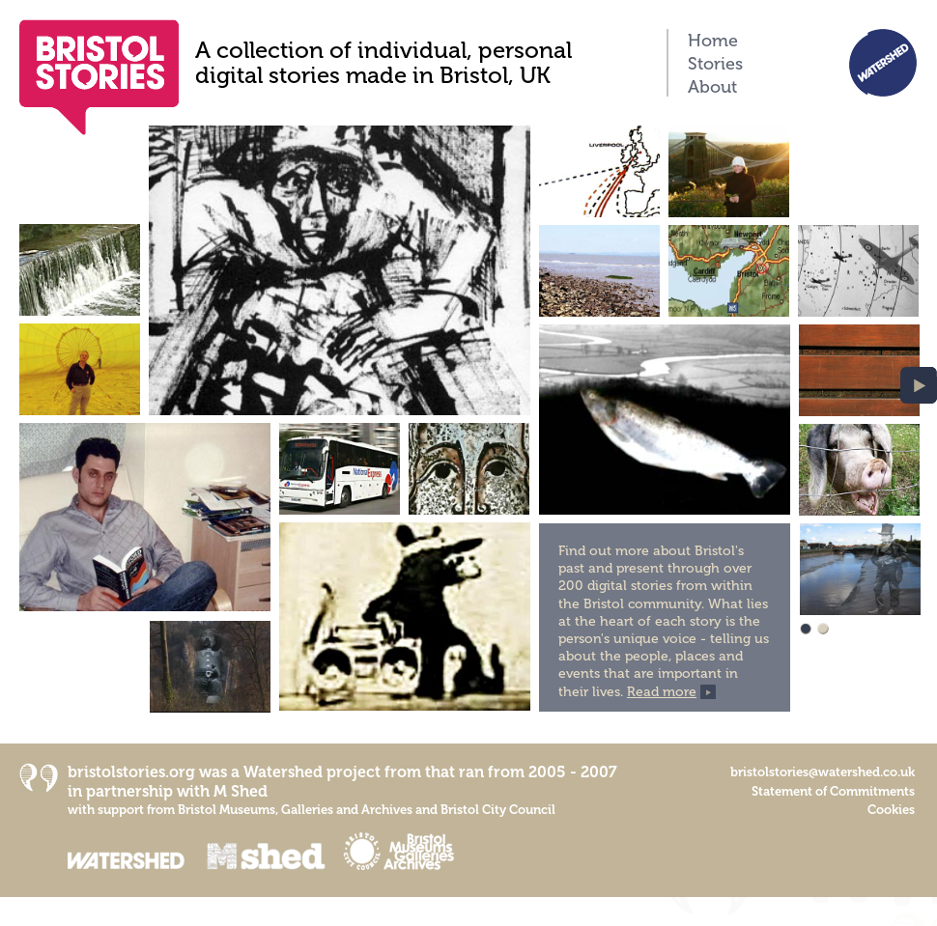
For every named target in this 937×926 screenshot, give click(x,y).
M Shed (240, 791)
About (712, 87)
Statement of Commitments (833, 791)
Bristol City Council (497, 809)
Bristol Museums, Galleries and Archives (295, 809)
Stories (715, 63)
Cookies (891, 809)
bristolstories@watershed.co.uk (822, 772)
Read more (661, 692)
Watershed (283, 772)
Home (713, 40)
